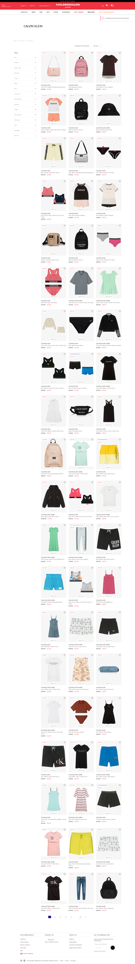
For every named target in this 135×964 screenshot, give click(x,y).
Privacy (67, 960)
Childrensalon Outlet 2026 (41, 960)
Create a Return (24, 942)
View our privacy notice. (99, 951)
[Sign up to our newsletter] (113, 948)
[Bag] (113, 6)
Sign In (3, 5)
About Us (71, 939)
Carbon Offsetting (26, 953)
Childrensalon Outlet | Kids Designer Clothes (68, 5)
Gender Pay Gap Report (75, 944)
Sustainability (72, 942)
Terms (61, 960)
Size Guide (23, 947)
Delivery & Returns (25, 944)
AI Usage (73, 960)
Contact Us (23, 939)
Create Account (6, 6)
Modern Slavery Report (75, 947)
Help (21, 950)
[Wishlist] (107, 6)
